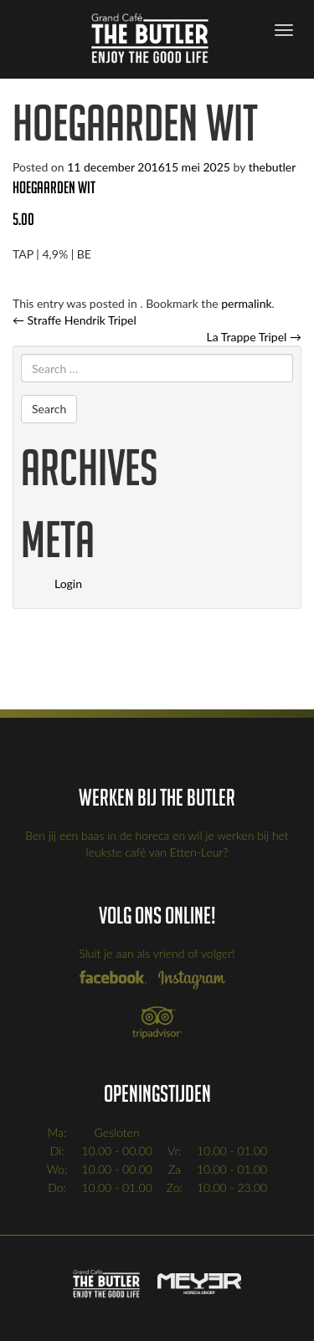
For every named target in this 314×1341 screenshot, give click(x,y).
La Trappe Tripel (253, 337)
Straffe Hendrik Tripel (74, 320)
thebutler (272, 167)
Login (68, 583)
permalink (246, 303)
